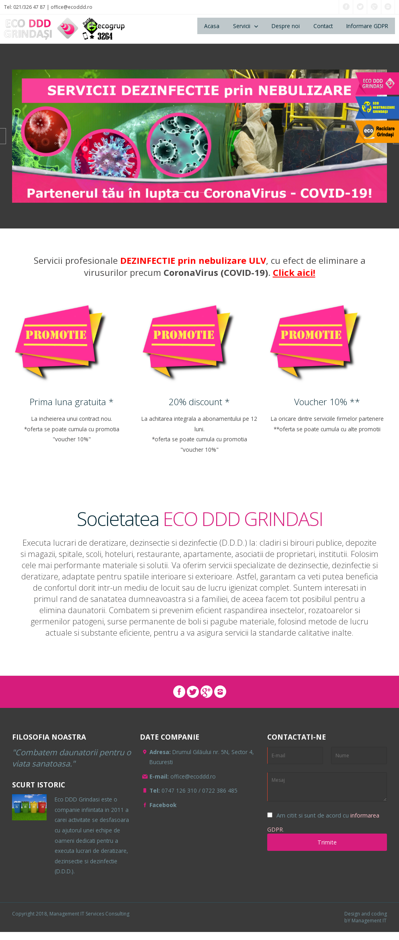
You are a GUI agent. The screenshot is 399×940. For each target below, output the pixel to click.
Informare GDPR (367, 26)
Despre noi (286, 26)
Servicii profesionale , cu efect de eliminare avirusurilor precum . (200, 266)
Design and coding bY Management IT (365, 917)
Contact (323, 26)
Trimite (327, 842)
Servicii (241, 26)
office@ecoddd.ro (71, 7)
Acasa (211, 26)
